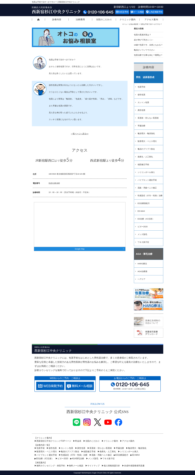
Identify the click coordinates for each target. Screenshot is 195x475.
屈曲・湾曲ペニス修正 (147, 188)
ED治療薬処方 (144, 203)
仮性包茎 (141, 95)
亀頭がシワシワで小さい (144, 50)
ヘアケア (141, 279)
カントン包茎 (143, 102)
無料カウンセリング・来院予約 (50, 466)
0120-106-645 (54, 183)
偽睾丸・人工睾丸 (145, 157)
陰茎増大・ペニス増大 (147, 141)
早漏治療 (141, 126)
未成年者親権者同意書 (134, 466)
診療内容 (56, 19)
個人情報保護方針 (112, 466)
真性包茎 (141, 110)
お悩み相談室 (133, 24)
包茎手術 (141, 87)
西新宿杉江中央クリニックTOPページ (38, 19)
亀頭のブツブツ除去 (146, 149)
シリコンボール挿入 (146, 172)
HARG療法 (142, 264)
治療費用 (80, 19)
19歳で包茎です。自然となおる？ (148, 45)
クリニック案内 (128, 19)
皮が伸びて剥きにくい (143, 40)
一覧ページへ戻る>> (80, 134)
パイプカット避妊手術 (147, 180)
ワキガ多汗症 (143, 242)
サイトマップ (93, 466)
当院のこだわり (104, 19)
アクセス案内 (151, 19)
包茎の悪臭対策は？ (142, 35)
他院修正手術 (143, 164)
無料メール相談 (76, 466)
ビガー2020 (143, 226)
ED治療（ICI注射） (146, 219)
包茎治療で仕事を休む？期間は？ (148, 55)
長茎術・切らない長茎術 (148, 118)
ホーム (124, 24)
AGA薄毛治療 (78, 458)
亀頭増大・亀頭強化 (146, 133)
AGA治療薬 (142, 271)
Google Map (79, 249)
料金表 (78, 441)
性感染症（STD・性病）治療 (150, 195)
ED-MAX (141, 211)
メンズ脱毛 (142, 234)
